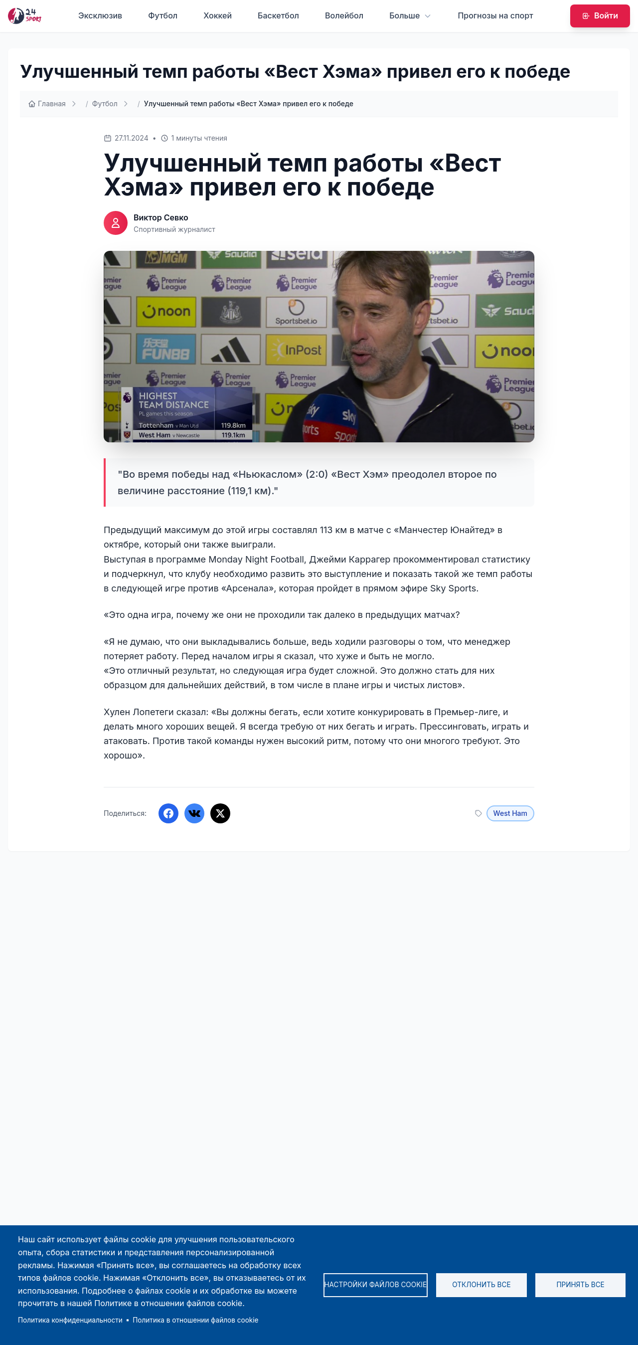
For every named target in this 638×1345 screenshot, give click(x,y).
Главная (47, 103)
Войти (600, 15)
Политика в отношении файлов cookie (195, 1320)
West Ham (510, 813)
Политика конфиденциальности (70, 1320)
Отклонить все (481, 1285)
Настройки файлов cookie (375, 1285)
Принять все (580, 1285)
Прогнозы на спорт (495, 15)
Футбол (162, 15)
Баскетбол (278, 15)
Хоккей (217, 15)
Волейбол (344, 15)
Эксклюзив (100, 15)
